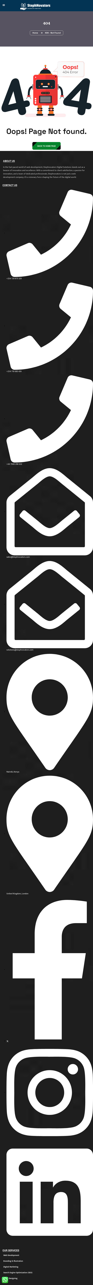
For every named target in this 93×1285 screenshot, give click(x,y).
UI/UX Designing (10, 1278)
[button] (4, 5)
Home (35, 32)
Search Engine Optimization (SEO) (17, 1272)
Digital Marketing (10, 1267)
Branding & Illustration (13, 1261)
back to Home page (46, 146)
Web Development (11, 1255)
